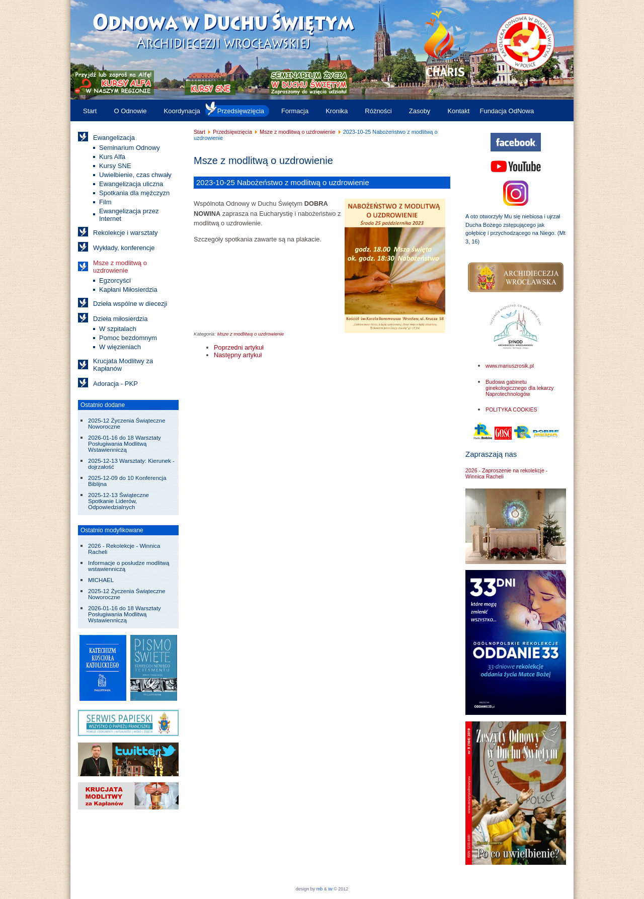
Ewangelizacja (114, 137)
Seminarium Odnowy (129, 147)
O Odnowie (130, 111)
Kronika (337, 111)
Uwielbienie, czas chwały (135, 175)
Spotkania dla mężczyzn (134, 193)
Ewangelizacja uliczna (131, 184)
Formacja (294, 111)
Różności (378, 111)
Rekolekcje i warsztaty (125, 232)
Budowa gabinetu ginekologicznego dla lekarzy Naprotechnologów (520, 388)
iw (330, 888)
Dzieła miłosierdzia (120, 318)
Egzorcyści (115, 280)
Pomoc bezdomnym (128, 338)
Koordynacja (182, 111)
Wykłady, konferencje (123, 248)
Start (90, 111)
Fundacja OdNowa (506, 111)
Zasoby (420, 111)
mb (319, 888)
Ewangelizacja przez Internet (129, 214)
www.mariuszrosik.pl (510, 366)
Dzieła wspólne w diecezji (130, 303)
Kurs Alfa (112, 156)
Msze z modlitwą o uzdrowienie (120, 266)
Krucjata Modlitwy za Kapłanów (123, 364)
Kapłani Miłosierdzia (128, 289)
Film (105, 202)
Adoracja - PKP (115, 383)
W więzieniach (120, 347)
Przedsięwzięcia (240, 111)
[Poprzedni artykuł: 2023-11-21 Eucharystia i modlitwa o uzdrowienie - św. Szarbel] (239, 347)
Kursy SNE (115, 166)
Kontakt (458, 111)
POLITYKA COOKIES (511, 409)
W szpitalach (117, 329)
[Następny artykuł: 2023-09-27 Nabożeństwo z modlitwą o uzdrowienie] (238, 355)
